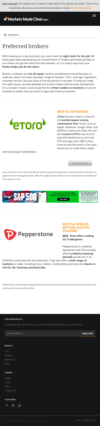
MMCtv (8, 355)
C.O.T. (7, 351)
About (8, 378)
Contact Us (10, 390)
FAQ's (7, 386)
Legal (7, 382)
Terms (78, 420)
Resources (10, 359)
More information (81, 7)
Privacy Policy (89, 420)
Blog (7, 363)
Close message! (10, 3)
